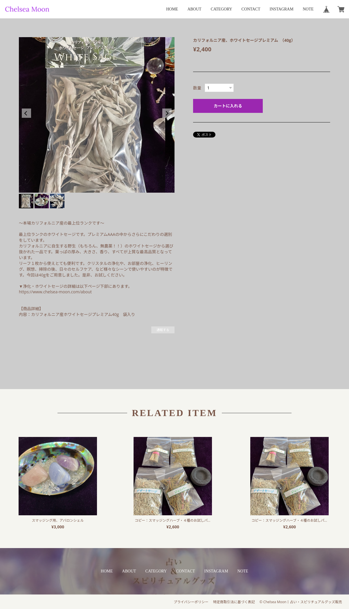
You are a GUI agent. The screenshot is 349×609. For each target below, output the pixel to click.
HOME (172, 9)
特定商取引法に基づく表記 (234, 601)
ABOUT (194, 9)
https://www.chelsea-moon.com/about (55, 291)
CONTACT (251, 9)
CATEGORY (221, 9)
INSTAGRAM (282, 9)
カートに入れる (228, 106)
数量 (197, 88)
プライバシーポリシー (191, 601)
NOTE (308, 9)
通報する (162, 330)
